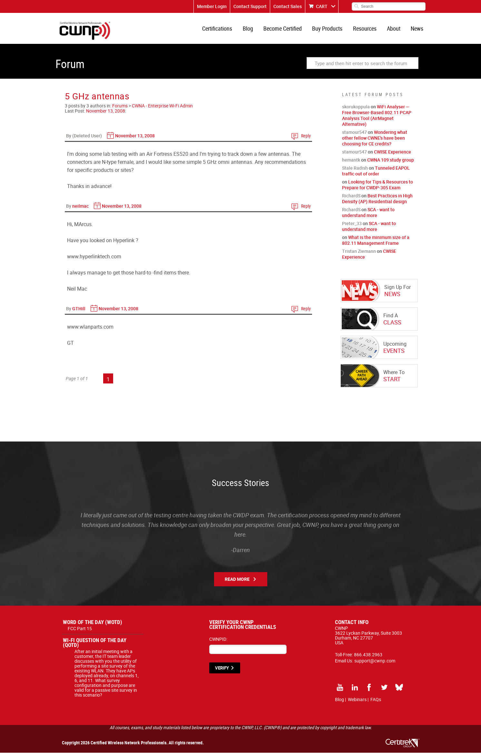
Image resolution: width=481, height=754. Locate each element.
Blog (250, 29)
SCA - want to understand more (368, 214)
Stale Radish (355, 169)
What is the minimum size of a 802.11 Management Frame (375, 241)
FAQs (375, 701)
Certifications (220, 29)
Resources (366, 29)
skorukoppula (356, 108)
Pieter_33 (352, 225)
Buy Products (329, 29)
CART (322, 6)
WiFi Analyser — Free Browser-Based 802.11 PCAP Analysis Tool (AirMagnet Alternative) (376, 116)
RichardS (351, 197)
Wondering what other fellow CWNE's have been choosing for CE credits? (374, 139)
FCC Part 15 (80, 630)
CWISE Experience (392, 153)
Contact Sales (287, 6)
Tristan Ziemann (359, 252)
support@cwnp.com (374, 662)
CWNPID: (218, 640)
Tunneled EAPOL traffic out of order (376, 172)
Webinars (357, 701)
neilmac (80, 207)
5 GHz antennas (97, 97)
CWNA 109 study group (390, 161)
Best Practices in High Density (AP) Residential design (377, 200)
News (417, 29)
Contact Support (250, 6)
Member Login (212, 6)
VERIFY (222, 669)
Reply (306, 137)
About (394, 29)
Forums (120, 107)
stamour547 (354, 133)
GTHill (78, 310)
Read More (237, 580)
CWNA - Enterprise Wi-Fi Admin (162, 107)
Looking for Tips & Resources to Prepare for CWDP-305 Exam (377, 186)
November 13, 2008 (105, 112)
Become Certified (284, 29)
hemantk (351, 161)
